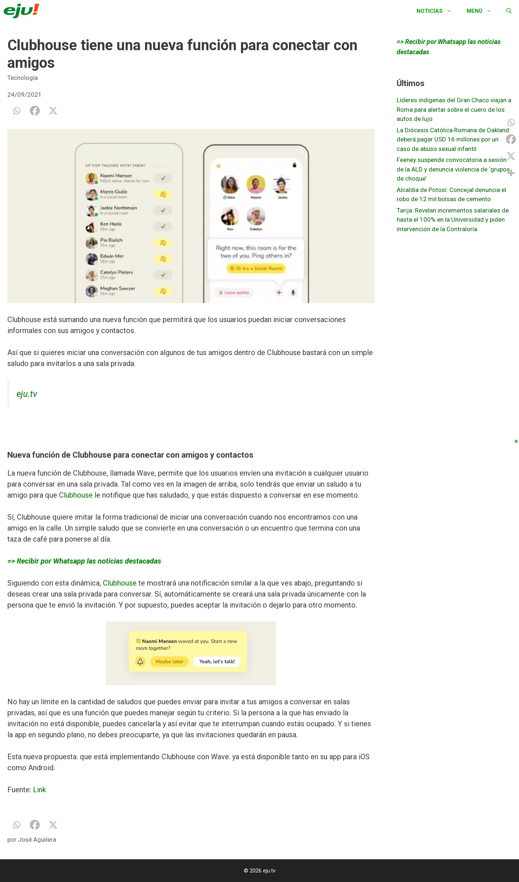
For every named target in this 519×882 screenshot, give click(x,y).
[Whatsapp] (16, 110)
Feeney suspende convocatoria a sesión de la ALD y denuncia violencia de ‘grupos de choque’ (453, 169)
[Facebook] (34, 110)
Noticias (437, 11)
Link (39, 789)
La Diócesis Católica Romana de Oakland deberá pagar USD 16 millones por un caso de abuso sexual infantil (453, 139)
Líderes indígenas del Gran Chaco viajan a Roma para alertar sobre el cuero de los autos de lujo (454, 109)
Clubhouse (76, 495)
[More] (511, 173)
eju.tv (26, 394)
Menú (483, 11)
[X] (53, 110)
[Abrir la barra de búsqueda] (509, 11)
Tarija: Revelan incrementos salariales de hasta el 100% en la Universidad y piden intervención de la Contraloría (453, 220)
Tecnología (22, 77)
